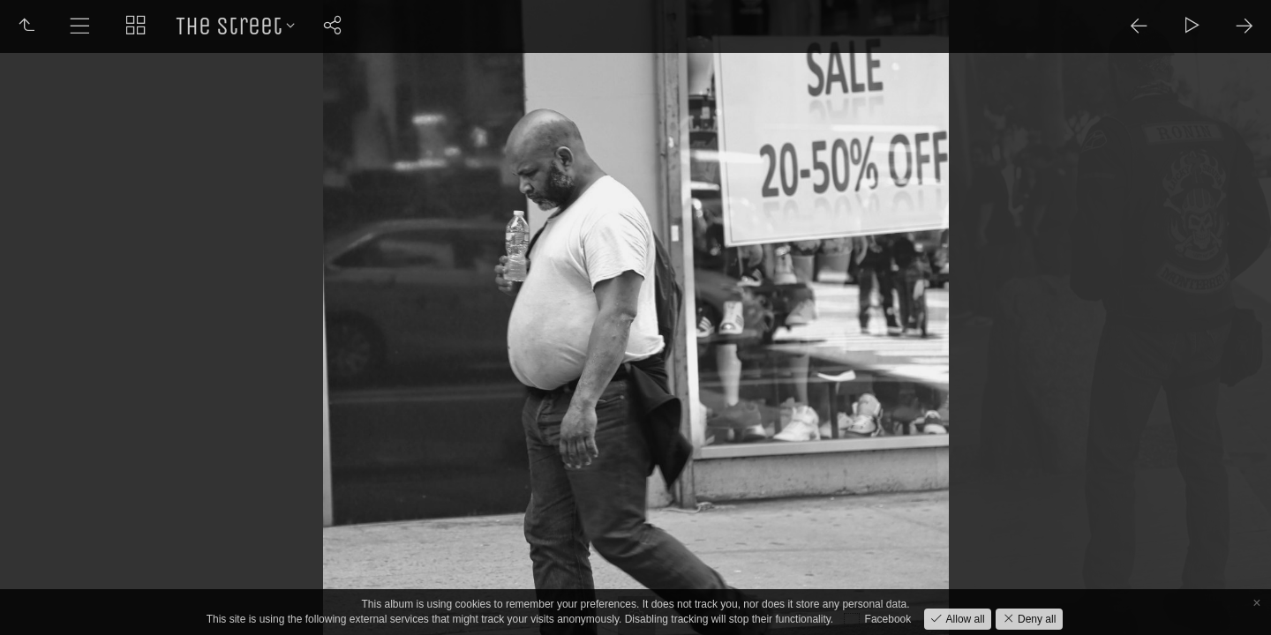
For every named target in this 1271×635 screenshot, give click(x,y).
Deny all (1036, 619)
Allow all (963, 619)
